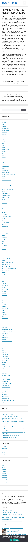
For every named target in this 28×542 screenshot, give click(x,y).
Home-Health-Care (6, 258)
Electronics (4, 214)
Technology (4, 373)
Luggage (4, 283)
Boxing (3, 155)
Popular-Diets (5, 325)
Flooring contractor (6, 231)
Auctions (4, 139)
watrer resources (5, 385)
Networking (4, 304)
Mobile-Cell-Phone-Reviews (8, 299)
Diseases (4, 208)
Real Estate (4, 335)
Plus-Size (4, 322)
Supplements (5, 368)
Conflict (3, 184)
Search (3, 108)
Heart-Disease (5, 254)
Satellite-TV (4, 345)
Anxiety (3, 136)
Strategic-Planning (6, 366)
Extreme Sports (5, 222)
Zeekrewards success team (8, 414)
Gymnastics (4, 245)
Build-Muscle (4, 160)
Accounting (4, 122)
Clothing (3, 176)
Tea (2, 371)
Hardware (4, 249)
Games (3, 239)
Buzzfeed (4, 452)
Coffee (3, 178)
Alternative (4, 132)
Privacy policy (15, 540)
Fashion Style (5, 226)
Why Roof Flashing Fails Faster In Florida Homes (12, 528)
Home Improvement (6, 256)
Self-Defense (4, 346)
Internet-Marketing (6, 270)
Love (3, 281)
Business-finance (5, 166)
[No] (26, 538)
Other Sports (4, 310)
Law (3, 276)
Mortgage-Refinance (6, 300)
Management (5, 285)
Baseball (3, 145)
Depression (4, 203)
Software (4, 362)
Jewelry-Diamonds (6, 274)
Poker (3, 323)
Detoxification (5, 207)
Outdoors (4, 312)
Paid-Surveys (4, 316)
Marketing (4, 287)
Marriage (4, 291)
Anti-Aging (4, 134)
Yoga (3, 402)
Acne (3, 124)
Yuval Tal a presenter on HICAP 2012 (10, 416)
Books (3, 153)
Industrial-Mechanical (7, 266)
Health (3, 251)
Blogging (4, 151)
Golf (3, 243)
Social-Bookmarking (6, 358)
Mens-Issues (4, 295)
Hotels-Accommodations (7, 262)
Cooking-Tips (5, 191)
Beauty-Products (5, 149)
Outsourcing (4, 314)
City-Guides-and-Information (8, 174)
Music (3, 302)
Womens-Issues (5, 398)
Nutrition (4, 306)
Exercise (3, 220)
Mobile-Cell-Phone (6, 297)
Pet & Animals (5, 320)
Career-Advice (5, 170)
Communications (5, 182)
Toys (3, 377)
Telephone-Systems (6, 375)
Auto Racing (4, 141)
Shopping (4, 350)
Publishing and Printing (7, 331)
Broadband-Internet (6, 159)
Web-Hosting (5, 389)
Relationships (5, 337)
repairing (4, 339)
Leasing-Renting (5, 277)
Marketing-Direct (5, 289)
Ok (11, 540)
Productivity (4, 327)
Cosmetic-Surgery (6, 193)
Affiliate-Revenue (5, 130)
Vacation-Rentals (5, 381)
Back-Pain (4, 143)
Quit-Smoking (5, 333)
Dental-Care (4, 201)
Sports (3, 364)
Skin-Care (4, 352)
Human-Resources (6, 264)
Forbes (3, 454)
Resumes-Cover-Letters (7, 341)
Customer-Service (6, 197)
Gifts (3, 241)
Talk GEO (4, 446)
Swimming (4, 369)
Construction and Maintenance (9, 185)
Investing (4, 272)
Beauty (3, 147)
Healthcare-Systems (6, 253)
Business (4, 162)
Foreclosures (4, 237)
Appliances (4, 137)
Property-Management (7, 329)
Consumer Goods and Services (8, 189)
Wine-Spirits (4, 394)
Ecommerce (4, 210)
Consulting (4, 187)
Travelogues (4, 448)
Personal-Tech (5, 318)
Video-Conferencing (6, 383)
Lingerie (3, 279)
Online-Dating (5, 308)
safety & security (5, 343)
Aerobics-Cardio (5, 128)
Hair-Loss (4, 247)
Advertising (4, 126)
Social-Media (4, 360)
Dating (3, 199)
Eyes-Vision (4, 224)
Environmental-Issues (6, 216)
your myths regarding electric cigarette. (11, 435)
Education (4, 212)
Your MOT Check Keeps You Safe (9, 437)
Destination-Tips (5, 205)
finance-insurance (6, 228)
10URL (3, 450)
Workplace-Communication (8, 400)
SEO (3, 348)
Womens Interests (6, 396)
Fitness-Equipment (6, 230)
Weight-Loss (4, 392)
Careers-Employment (6, 172)
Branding (4, 157)
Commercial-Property (6, 180)
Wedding (4, 391)
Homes (3, 260)
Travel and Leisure (6, 379)
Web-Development (6, 387)
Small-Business (5, 356)
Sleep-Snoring (5, 354)
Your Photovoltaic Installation (8, 426)
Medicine (4, 293)
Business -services (6, 164)
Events (3, 218)
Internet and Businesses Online (9, 268)
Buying (3, 168)
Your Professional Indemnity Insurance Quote (12, 425)
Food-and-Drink (5, 233)
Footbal (3, 235)
